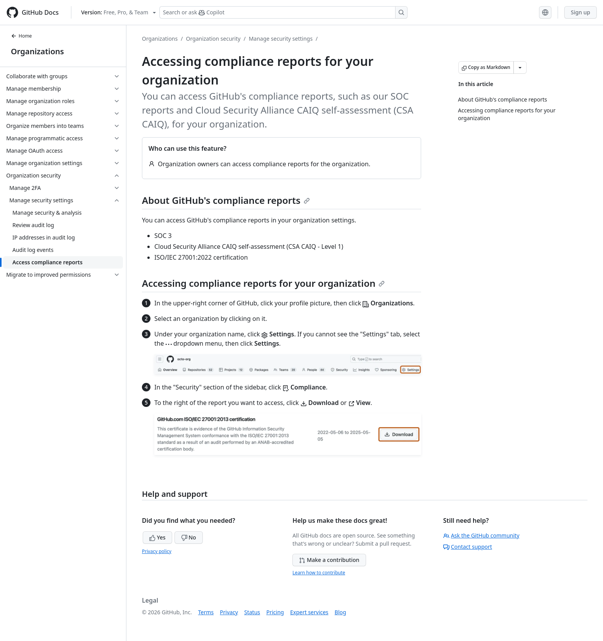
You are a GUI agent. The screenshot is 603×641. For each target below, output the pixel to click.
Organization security (213, 38)
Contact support (467, 546)
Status (252, 612)
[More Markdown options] (520, 67)
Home (21, 36)
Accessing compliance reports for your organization (263, 283)
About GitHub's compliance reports (226, 200)
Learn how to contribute (318, 572)
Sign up (580, 12)
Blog (340, 612)
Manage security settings (281, 38)
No (188, 537)
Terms (206, 612)
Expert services (309, 612)
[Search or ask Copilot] (283, 12)
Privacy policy (156, 551)
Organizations (37, 51)
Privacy (229, 612)
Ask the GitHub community (481, 535)
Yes (157, 537)
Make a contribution (329, 559)
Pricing (275, 612)
